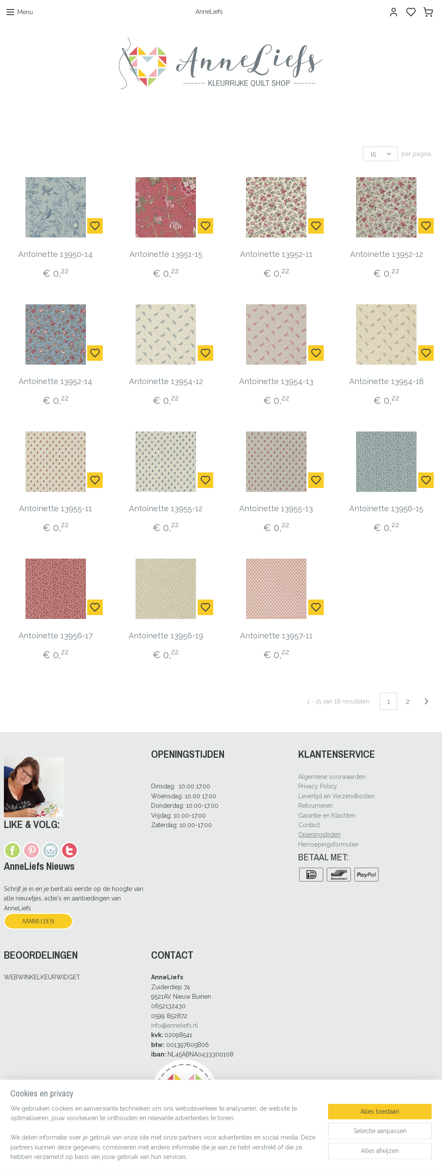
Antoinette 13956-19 (166, 635)
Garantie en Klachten (327, 815)
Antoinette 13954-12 (166, 381)
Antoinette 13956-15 (386, 508)
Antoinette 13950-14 (55, 254)
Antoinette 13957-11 (276, 635)
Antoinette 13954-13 (276, 381)
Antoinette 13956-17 (56, 635)
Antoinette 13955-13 (276, 508)
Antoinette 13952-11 (276, 254)
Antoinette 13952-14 (55, 381)
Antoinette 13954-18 (386, 381)
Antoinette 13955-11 (55, 508)
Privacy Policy (317, 786)
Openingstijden (319, 834)
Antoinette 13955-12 (165, 508)
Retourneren (315, 805)
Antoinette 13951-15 (165, 254)
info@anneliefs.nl (174, 1025)
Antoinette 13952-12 (386, 254)
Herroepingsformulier (328, 844)
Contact (309, 825)
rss (261, 1156)
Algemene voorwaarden (332, 776)
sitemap (245, 1156)
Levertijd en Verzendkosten (336, 796)
